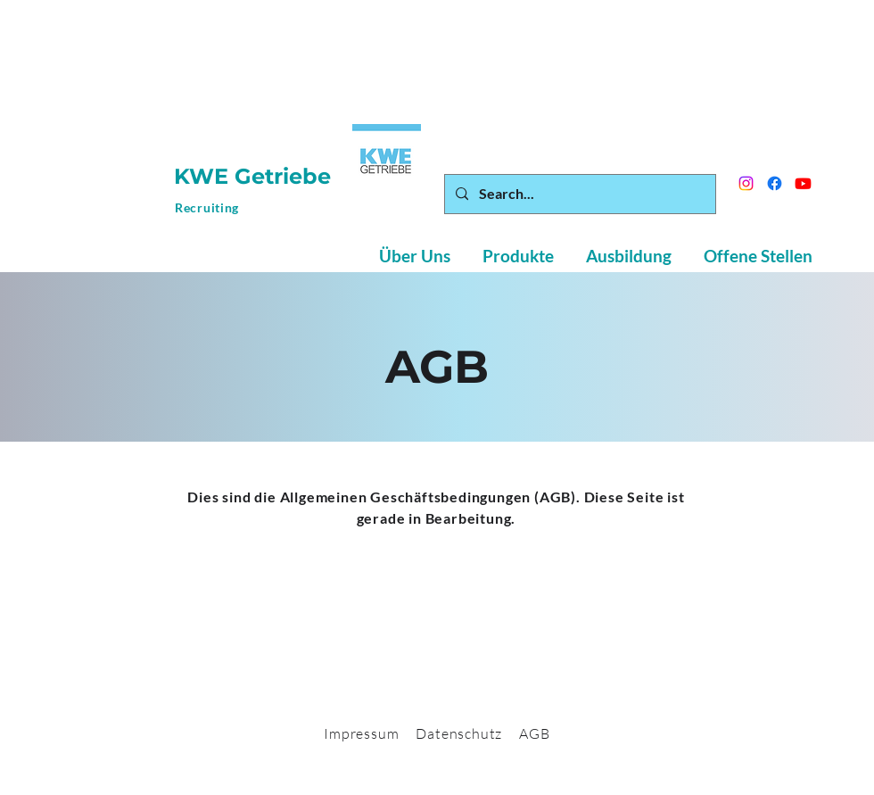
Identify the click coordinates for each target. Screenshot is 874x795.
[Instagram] (746, 183)
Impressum (361, 733)
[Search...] (578, 194)
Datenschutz (459, 733)
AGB (534, 733)
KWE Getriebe (255, 176)
